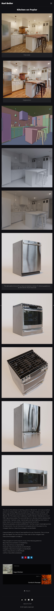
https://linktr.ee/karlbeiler (15, 553)
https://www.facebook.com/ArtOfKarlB (19, 547)
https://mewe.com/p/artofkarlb (15, 545)
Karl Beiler (7, 3)
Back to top (28, 604)
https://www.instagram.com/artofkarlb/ (25, 528)
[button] (27, 591)
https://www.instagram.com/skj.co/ (12, 536)
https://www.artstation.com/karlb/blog (16, 543)
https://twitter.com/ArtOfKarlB (15, 551)
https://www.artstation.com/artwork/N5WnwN (16, 524)
